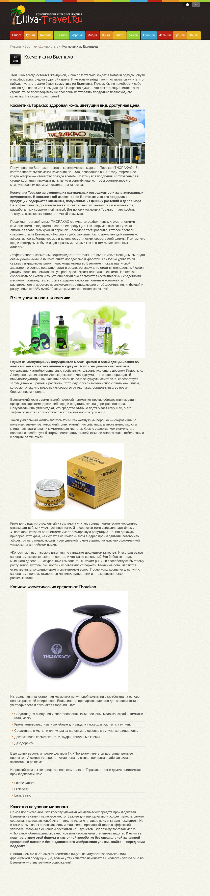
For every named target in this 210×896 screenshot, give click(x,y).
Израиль (77, 35)
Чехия (133, 35)
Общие (194, 35)
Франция (148, 35)
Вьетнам (61, 35)
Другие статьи (49, 46)
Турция (30, 35)
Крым (106, 35)
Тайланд (45, 35)
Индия (92, 35)
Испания (165, 35)
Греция (180, 35)
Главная (16, 46)
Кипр (119, 35)
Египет (17, 35)
